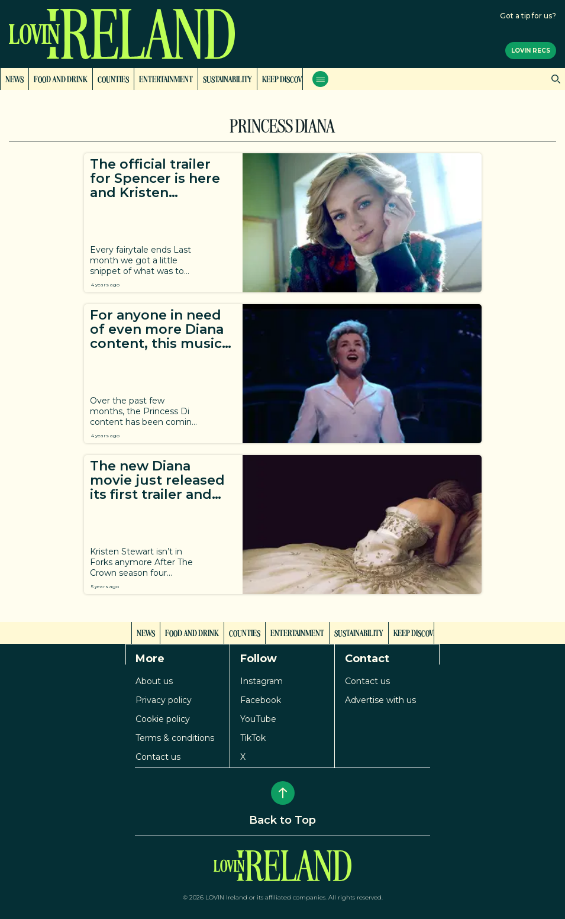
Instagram (261, 681)
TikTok (253, 738)
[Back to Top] (283, 793)
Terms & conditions (174, 738)
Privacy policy (163, 700)
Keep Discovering (292, 79)
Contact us (157, 757)
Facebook (260, 700)
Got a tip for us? (528, 15)
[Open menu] (320, 79)
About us (154, 681)
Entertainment (166, 79)
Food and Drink (61, 79)
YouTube (258, 719)
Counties (113, 79)
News (14, 79)
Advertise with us (380, 700)
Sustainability (227, 79)
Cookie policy (162, 719)
